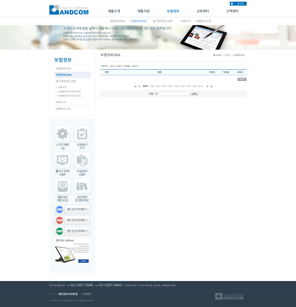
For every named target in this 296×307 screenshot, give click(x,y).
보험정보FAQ (117, 21)
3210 (200, 86)
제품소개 (114, 11)
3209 (194, 86)
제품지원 (143, 11)
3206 (176, 86)
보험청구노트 (203, 21)
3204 (164, 86)
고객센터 (232, 11)
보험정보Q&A (139, 21)
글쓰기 (242, 79)
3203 (158, 86)
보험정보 (173, 11)
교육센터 (203, 11)
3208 (188, 86)
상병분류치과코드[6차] (69, 91)
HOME (219, 55)
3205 (170, 86)
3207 (182, 86)
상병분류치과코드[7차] (69, 96)
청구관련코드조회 (163, 21)
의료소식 (185, 21)
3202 (152, 86)
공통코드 (62, 87)
